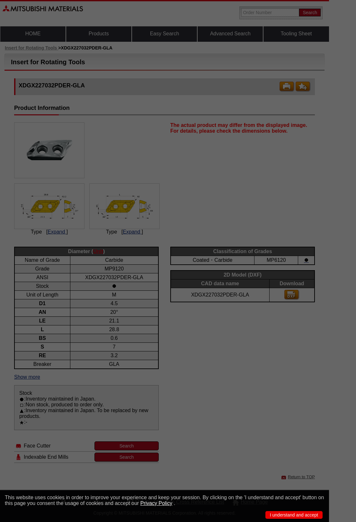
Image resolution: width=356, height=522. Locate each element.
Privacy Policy (156, 503)
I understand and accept (294, 515)
